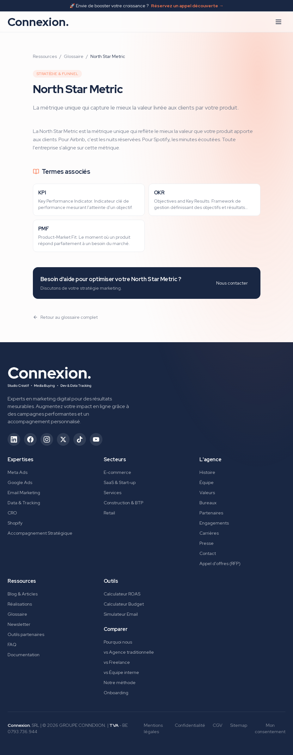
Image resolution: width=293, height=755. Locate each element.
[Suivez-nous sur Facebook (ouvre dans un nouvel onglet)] (30, 439)
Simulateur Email (121, 614)
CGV (218, 725)
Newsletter (19, 624)
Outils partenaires (26, 634)
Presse (206, 543)
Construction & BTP (123, 503)
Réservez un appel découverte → (187, 6)
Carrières (209, 533)
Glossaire (73, 56)
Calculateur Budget (124, 604)
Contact (207, 553)
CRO (12, 513)
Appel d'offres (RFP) (220, 563)
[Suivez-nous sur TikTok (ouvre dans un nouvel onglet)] (79, 439)
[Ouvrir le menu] (278, 22)
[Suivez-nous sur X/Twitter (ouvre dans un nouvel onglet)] (63, 439)
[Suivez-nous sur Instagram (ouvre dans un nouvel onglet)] (46, 439)
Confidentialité (190, 725)
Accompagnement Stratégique (40, 533)
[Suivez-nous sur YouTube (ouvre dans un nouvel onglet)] (96, 439)
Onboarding (116, 692)
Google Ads (20, 482)
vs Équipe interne (121, 672)
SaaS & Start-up (120, 482)
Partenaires (211, 513)
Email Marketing (24, 492)
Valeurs (207, 492)
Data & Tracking (24, 503)
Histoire (207, 472)
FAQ (12, 644)
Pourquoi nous (118, 642)
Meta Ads (17, 472)
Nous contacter (232, 283)
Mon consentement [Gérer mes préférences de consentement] (270, 728)
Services (112, 492)
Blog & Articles (23, 594)
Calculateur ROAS (122, 594)
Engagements (214, 523)
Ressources (45, 56)
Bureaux (208, 503)
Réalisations (20, 604)
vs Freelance (117, 662)
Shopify (15, 523)
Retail (109, 513)
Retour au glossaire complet (65, 317)
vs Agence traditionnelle (129, 652)
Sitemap (238, 725)
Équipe (206, 482)
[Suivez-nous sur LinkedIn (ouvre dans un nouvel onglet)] (14, 439)
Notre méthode (120, 682)
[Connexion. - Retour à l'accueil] (49, 375)
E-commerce (117, 472)
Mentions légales (153, 728)
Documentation (24, 654)
